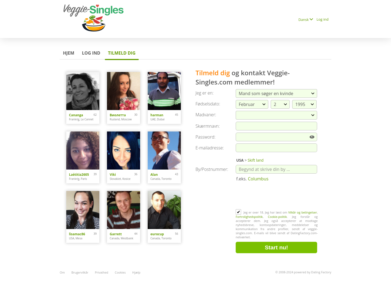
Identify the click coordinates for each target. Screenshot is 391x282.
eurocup (157, 234)
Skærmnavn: (207, 126)
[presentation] (277, 195)
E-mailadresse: (209, 148)
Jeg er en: (204, 93)
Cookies (120, 272)
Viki (113, 174)
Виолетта (118, 115)
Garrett (116, 234)
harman (156, 115)
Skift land (256, 160)
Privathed (101, 272)
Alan (154, 174)
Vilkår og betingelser (302, 212)
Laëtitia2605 (79, 174)
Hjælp (136, 272)
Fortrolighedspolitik (249, 217)
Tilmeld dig (121, 53)
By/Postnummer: (211, 169)
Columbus (258, 179)
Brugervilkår (79, 272)
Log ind (323, 19)
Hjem (68, 53)
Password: (205, 137)
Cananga (76, 115)
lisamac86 (77, 234)
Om (62, 272)
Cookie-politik (277, 217)
